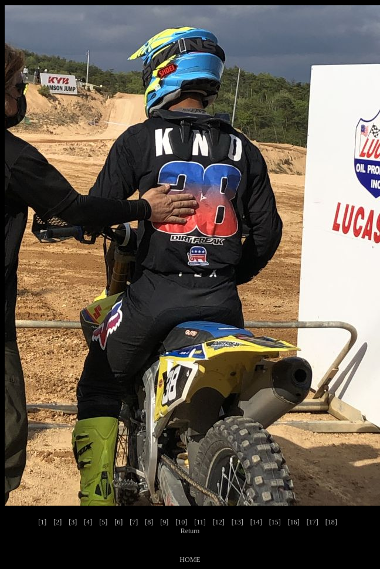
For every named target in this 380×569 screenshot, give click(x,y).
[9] (164, 522)
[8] (149, 522)
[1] (42, 522)
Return (190, 531)
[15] (275, 522)
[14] (256, 522)
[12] (219, 522)
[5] (103, 522)
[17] (312, 522)
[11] (200, 522)
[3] (73, 522)
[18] (331, 522)
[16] (294, 522)
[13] (237, 522)
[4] (88, 522)
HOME (189, 560)
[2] (57, 522)
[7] (134, 522)
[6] (118, 522)
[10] (181, 522)
